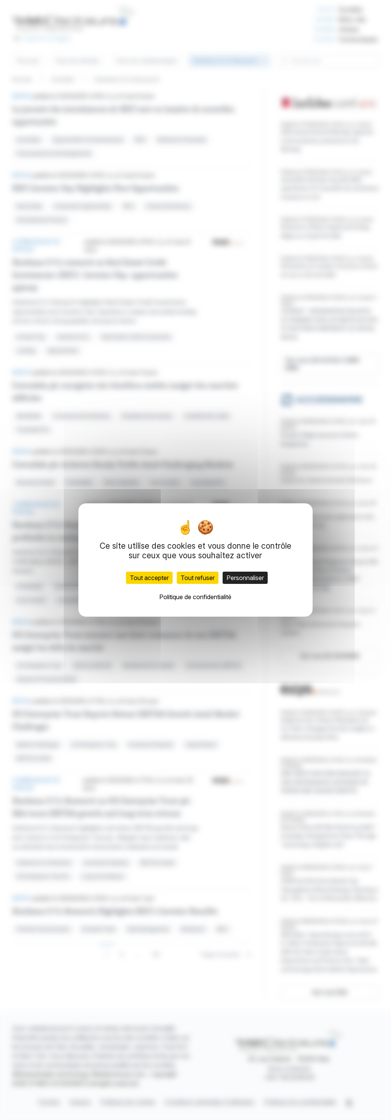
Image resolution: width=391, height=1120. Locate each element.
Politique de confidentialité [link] (195, 597)
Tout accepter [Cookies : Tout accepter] (149, 578)
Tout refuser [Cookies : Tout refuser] (198, 578)
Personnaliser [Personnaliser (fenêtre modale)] (245, 578)
